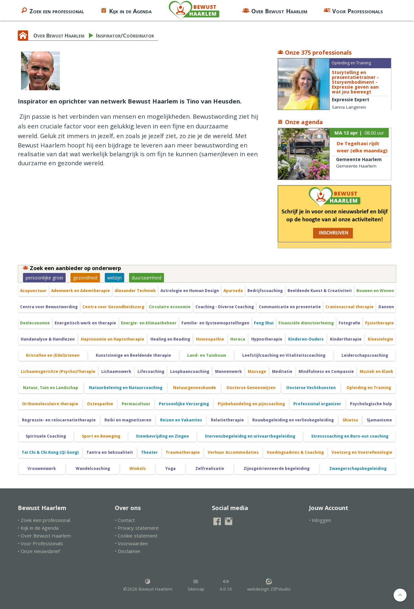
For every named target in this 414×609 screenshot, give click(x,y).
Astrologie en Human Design (189, 290)
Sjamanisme (379, 420)
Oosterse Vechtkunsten (311, 387)
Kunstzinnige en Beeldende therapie (133, 355)
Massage (257, 371)
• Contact (125, 520)
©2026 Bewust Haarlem (147, 585)
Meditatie (282, 371)
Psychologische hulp (371, 404)
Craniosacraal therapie (349, 307)
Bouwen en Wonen (375, 290)
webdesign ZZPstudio (269, 585)
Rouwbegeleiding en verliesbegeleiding (293, 420)
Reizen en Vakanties (181, 420)
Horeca (237, 339)
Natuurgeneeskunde (194, 387)
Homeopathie (210, 339)
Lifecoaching (150, 371)
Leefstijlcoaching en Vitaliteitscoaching (283, 355)
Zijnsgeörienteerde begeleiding (277, 468)
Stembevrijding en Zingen (162, 436)
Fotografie (349, 323)
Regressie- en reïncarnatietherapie (59, 420)
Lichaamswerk (116, 371)
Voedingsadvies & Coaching (295, 452)
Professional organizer (317, 404)
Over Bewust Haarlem (275, 10)
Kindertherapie (346, 339)
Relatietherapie (227, 420)
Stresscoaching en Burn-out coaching (349, 436)
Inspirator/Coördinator (125, 35)
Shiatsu (350, 420)
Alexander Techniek (135, 290)
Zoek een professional (52, 10)
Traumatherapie (183, 452)
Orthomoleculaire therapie (50, 404)
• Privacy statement (137, 528)
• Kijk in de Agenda (38, 528)
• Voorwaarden (131, 543)
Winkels (137, 468)
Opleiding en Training (368, 387)
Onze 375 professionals (315, 52)
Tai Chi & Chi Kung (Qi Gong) (50, 452)
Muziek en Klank (376, 371)
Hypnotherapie (266, 339)
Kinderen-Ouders (306, 339)
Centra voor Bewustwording (49, 307)
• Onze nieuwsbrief (39, 551)
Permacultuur (136, 404)
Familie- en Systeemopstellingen (215, 323)
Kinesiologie (380, 339)
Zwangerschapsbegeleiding (358, 468)
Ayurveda (233, 290)
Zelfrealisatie (209, 468)
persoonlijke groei (44, 278)
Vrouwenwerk (41, 468)
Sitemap (196, 585)
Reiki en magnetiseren (127, 420)
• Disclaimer (128, 551)
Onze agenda (300, 122)
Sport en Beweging (101, 436)
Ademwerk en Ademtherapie (80, 290)
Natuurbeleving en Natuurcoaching (125, 387)
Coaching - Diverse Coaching (224, 307)
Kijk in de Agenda (126, 10)
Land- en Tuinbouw (206, 355)
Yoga (170, 468)
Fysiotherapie (379, 323)
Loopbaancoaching (189, 371)
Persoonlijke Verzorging (184, 404)
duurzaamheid (146, 278)
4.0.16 (226, 585)
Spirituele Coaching (46, 436)
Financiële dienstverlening (306, 323)
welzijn (114, 278)
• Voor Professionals (40, 543)
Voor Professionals (353, 10)
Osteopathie (100, 404)
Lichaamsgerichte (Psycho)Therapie (58, 371)
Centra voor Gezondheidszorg (113, 307)
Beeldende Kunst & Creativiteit (320, 290)
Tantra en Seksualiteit (109, 452)
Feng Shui (264, 323)
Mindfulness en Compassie (326, 371)
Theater (149, 452)
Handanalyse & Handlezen (48, 339)
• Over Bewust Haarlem (44, 535)
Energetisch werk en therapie (85, 323)
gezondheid (85, 278)
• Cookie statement (136, 535)
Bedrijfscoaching (265, 290)
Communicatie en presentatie (290, 307)
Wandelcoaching (93, 468)
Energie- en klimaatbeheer (149, 323)
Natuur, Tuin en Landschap (50, 387)
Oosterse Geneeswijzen (251, 387)
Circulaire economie (170, 307)
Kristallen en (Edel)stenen (53, 355)
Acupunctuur (33, 290)
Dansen (386, 307)
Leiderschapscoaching (365, 355)
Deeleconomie (35, 323)
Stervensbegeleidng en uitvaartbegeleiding (250, 436)
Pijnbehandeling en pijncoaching (251, 404)
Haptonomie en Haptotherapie (112, 339)
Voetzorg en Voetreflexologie (362, 452)
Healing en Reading (170, 339)
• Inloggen (320, 520)
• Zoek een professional (44, 520)
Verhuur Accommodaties (233, 452)
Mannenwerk (228, 371)
